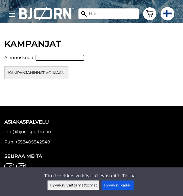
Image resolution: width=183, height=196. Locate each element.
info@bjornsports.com (28, 131)
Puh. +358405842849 (27, 142)
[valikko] (12, 14)
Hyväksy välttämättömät (73, 185)
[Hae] (108, 13)
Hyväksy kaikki (117, 185)
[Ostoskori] (149, 13)
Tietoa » (130, 175)
